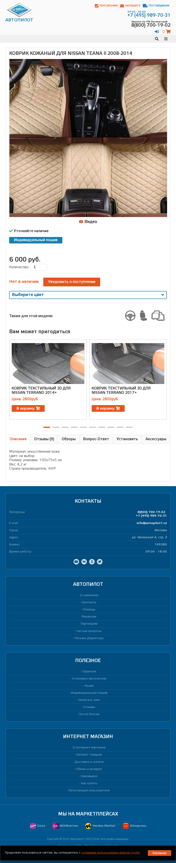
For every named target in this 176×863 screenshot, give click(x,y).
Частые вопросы (89, 631)
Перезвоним (106, 6)
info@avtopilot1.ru (152, 523)
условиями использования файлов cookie (110, 853)
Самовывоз (89, 776)
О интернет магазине (89, 747)
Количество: (19, 267)
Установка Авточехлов (89, 678)
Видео (88, 222)
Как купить (89, 783)
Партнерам (89, 623)
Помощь (89, 609)
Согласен (159, 853)
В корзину (28, 408)
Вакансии (89, 616)
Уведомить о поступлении (71, 282)
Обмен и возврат (89, 769)
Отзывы (89, 707)
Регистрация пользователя (89, 790)
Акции (89, 685)
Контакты (89, 602)
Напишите (130, 6)
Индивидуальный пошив (36, 240)
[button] (46, 427)
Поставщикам (156, 6)
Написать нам (89, 700)
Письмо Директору (89, 638)
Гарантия (89, 671)
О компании (89, 595)
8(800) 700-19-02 (151, 512)
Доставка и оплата (89, 762)
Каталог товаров (89, 754)
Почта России (89, 714)
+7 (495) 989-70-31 (151, 515)
